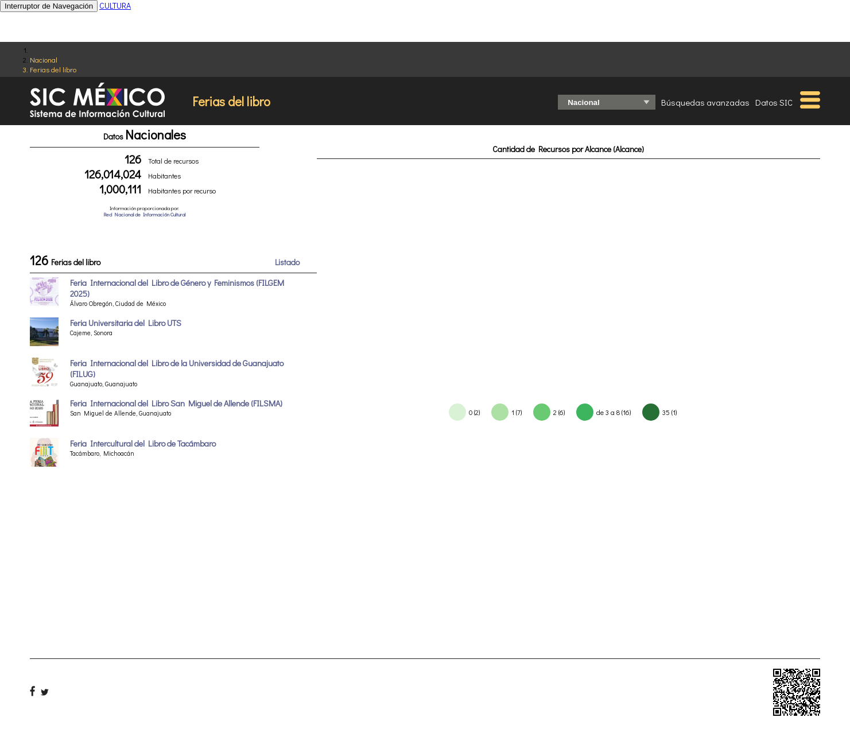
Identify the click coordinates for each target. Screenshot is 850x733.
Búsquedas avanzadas (705, 102)
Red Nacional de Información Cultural (144, 214)
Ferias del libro (53, 69)
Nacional (43, 59)
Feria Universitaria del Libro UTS (125, 322)
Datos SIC (774, 102)
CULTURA (115, 5)
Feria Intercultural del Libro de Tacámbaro (143, 443)
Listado (287, 262)
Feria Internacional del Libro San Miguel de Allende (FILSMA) (176, 403)
